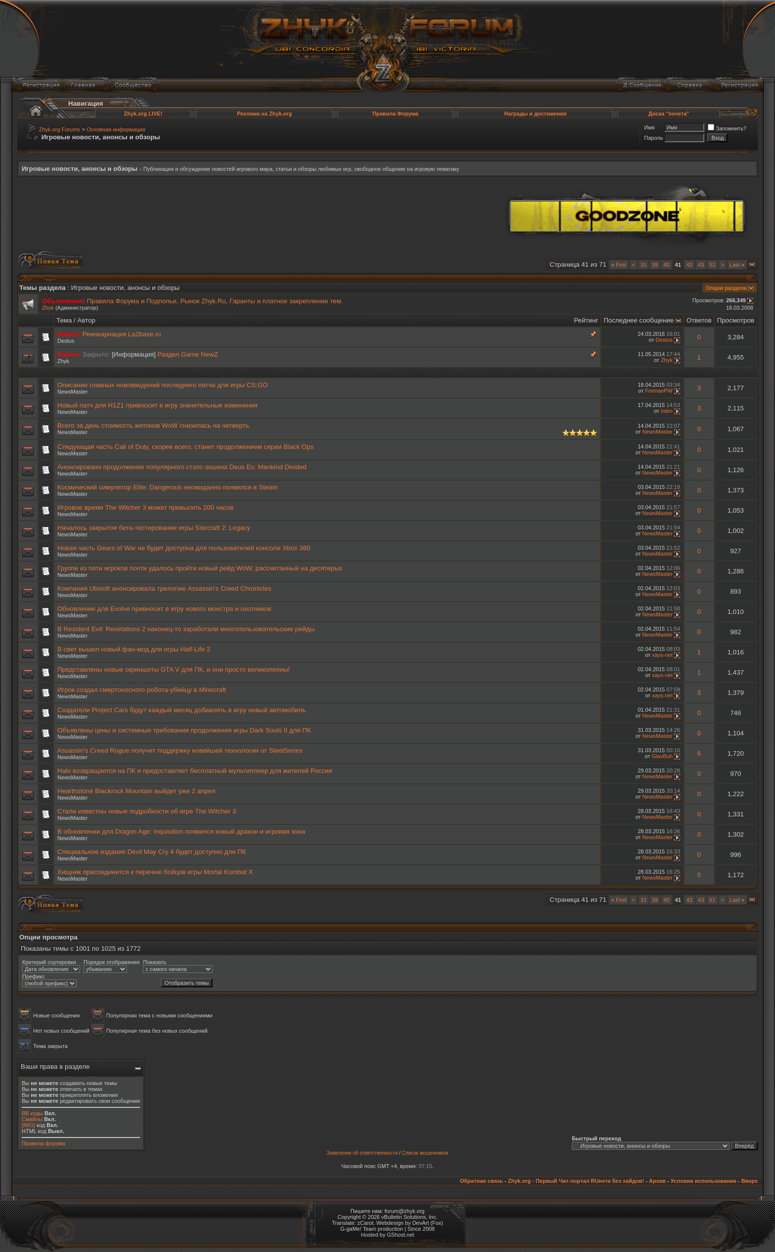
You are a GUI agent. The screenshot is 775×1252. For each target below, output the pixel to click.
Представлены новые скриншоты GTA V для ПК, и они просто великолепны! (173, 669)
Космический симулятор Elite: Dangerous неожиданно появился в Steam (167, 487)
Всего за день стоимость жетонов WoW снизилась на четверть (153, 425)
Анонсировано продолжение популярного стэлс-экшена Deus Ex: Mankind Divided (181, 467)
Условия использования (703, 1181)
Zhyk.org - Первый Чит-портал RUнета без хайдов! (576, 1181)
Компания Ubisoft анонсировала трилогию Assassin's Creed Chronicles (164, 588)
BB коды (32, 1113)
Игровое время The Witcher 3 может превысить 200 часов (145, 507)
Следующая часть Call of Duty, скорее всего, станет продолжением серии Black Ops (185, 446)
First (619, 265)
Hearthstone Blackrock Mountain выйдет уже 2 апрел (136, 791)
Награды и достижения (535, 114)
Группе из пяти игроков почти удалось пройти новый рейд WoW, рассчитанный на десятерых (200, 568)
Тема (64, 320)
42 (689, 265)
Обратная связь (481, 1181)
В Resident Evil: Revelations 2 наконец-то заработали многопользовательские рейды (185, 629)
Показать (154, 962)
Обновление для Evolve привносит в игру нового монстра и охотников (164, 608)
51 (712, 265)
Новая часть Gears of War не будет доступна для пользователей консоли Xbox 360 (183, 548)
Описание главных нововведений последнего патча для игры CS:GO (162, 385)
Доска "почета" (668, 114)
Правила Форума (395, 114)
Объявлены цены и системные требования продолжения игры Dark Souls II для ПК (184, 730)
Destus (65, 341)
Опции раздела (726, 288)
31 (643, 265)
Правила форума (43, 1143)
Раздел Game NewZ (188, 354)
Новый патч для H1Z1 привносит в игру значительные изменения (157, 405)
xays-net (662, 655)
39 (655, 265)
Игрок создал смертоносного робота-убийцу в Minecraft (141, 689)
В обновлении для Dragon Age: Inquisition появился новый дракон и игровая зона (181, 831)
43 (701, 265)
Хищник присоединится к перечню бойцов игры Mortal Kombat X (155, 872)
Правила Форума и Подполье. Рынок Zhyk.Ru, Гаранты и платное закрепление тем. (215, 301)
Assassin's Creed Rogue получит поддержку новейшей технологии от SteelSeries (179, 750)
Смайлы (32, 1119)
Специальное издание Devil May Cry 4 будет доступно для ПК (151, 851)
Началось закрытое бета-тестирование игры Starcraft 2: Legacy (153, 527)
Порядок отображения (111, 962)
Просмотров (735, 320)
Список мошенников (425, 1153)
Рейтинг (586, 320)
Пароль (653, 138)
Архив (657, 1181)
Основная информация (115, 129)
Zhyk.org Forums (59, 129)
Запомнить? (727, 128)
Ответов (699, 320)
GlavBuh (662, 756)
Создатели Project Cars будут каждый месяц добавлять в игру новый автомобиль (181, 710)
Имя (649, 127)
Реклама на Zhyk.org (264, 114)
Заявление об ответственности (362, 1153)
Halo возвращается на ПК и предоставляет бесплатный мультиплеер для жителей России (194, 770)
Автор (86, 320)
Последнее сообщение (638, 320)
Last (737, 265)
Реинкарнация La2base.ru (122, 334)
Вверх (749, 1181)
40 (666, 265)
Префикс (33, 976)
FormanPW (659, 391)
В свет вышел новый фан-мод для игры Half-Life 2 (134, 649)
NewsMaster (72, 392)
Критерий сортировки (49, 962)
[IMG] (28, 1125)
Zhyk (48, 308)
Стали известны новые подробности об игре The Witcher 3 (146, 811)
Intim (667, 411)
